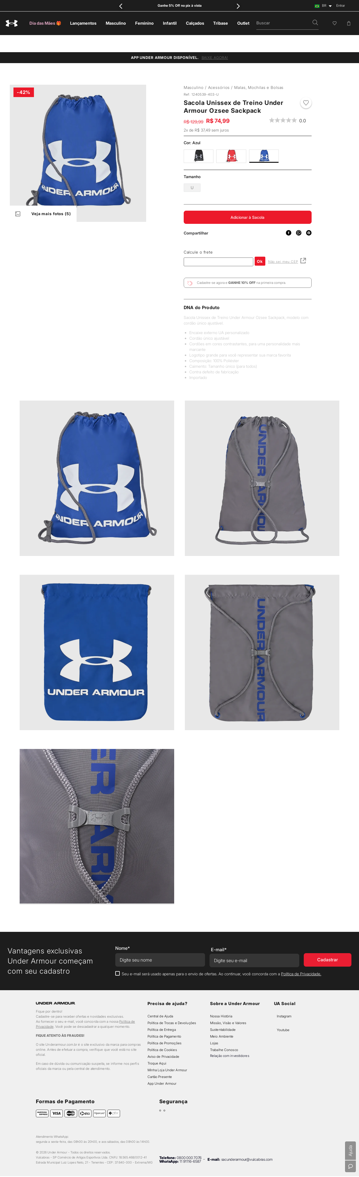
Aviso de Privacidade (163, 1040)
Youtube (283, 1014)
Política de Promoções (164, 1027)
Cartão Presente (160, 1061)
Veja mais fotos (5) (43, 196)
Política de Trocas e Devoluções (172, 1007)
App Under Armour (162, 1067)
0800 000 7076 (189, 1141)
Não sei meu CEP (287, 245)
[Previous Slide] (120, 6)
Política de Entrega (162, 1014)
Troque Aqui (157, 1047)
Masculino (194, 70)
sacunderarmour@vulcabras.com (247, 1143)
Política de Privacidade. (301, 957)
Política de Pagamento (164, 1020)
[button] (315, 23)
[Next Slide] (238, 6)
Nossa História (221, 1000)
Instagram (284, 1000)
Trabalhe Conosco (224, 1034)
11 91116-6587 (190, 1145)
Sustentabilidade (223, 1014)
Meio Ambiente (221, 1020)
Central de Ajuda (160, 1000)
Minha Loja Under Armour (167, 1054)
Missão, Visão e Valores (228, 1007)
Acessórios (219, 70)
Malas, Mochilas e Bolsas (259, 70)
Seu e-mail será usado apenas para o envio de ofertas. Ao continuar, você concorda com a (221, 957)
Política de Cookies (162, 1034)
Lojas (214, 1027)
